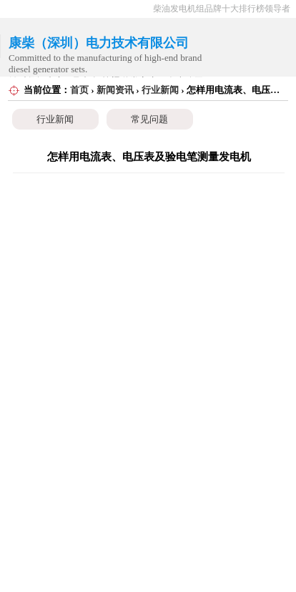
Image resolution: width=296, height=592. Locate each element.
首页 (79, 89)
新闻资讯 (115, 89)
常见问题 (149, 119)
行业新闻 (160, 89)
